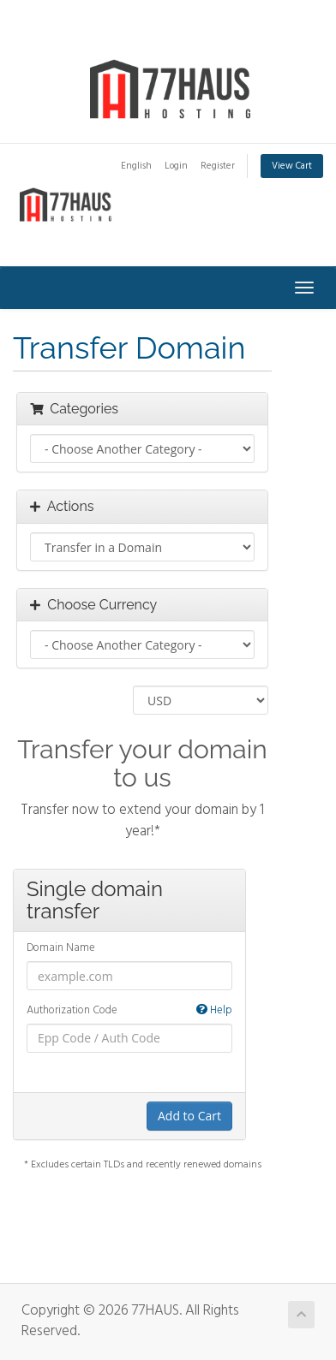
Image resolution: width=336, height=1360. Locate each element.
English (136, 166)
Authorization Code (129, 1011)
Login (176, 166)
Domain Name (61, 949)
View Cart (292, 166)
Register (218, 166)
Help (214, 1011)
